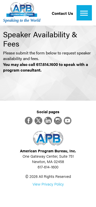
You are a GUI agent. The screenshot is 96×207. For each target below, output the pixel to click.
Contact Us (62, 13)
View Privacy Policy (48, 184)
